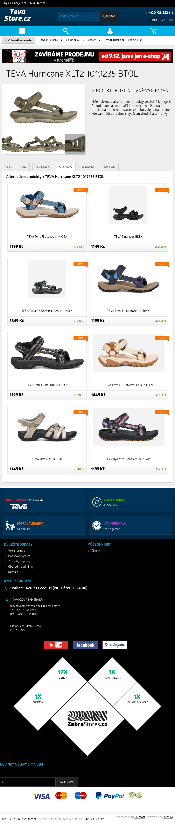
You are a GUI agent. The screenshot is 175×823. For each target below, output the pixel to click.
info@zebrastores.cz (121, 110)
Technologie (43, 167)
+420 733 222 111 (160, 13)
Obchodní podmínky (20, 566)
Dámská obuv (72, 40)
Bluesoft (139, 817)
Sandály (91, 40)
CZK (163, 20)
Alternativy (65, 167)
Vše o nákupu (16, 551)
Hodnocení (109, 167)
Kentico (168, 817)
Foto (23, 167)
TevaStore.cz (37, 3)
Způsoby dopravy (19, 561)
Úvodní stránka (49, 40)
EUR (170, 20)
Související (88, 167)
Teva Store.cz (17, 16)
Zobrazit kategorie (20, 40)
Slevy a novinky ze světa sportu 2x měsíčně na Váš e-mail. (35, 772)
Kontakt (13, 572)
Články (96, 551)
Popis (8, 167)
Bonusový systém (19, 556)
